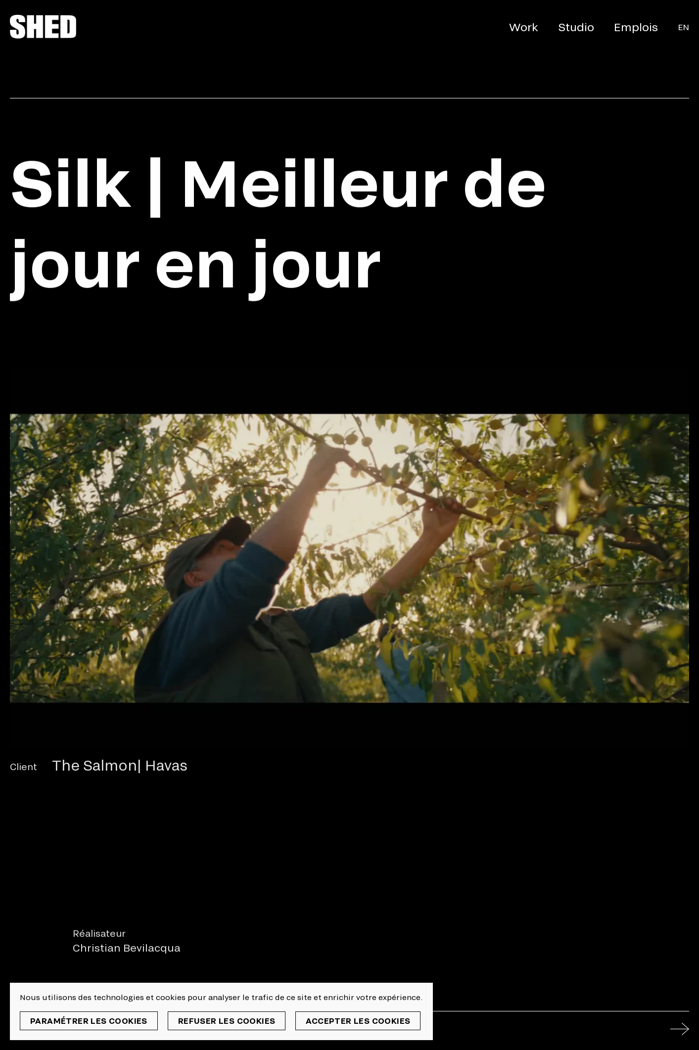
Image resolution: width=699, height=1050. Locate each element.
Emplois (636, 26)
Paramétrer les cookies (88, 1020)
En (683, 27)
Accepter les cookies (358, 1020)
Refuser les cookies (227, 1020)
